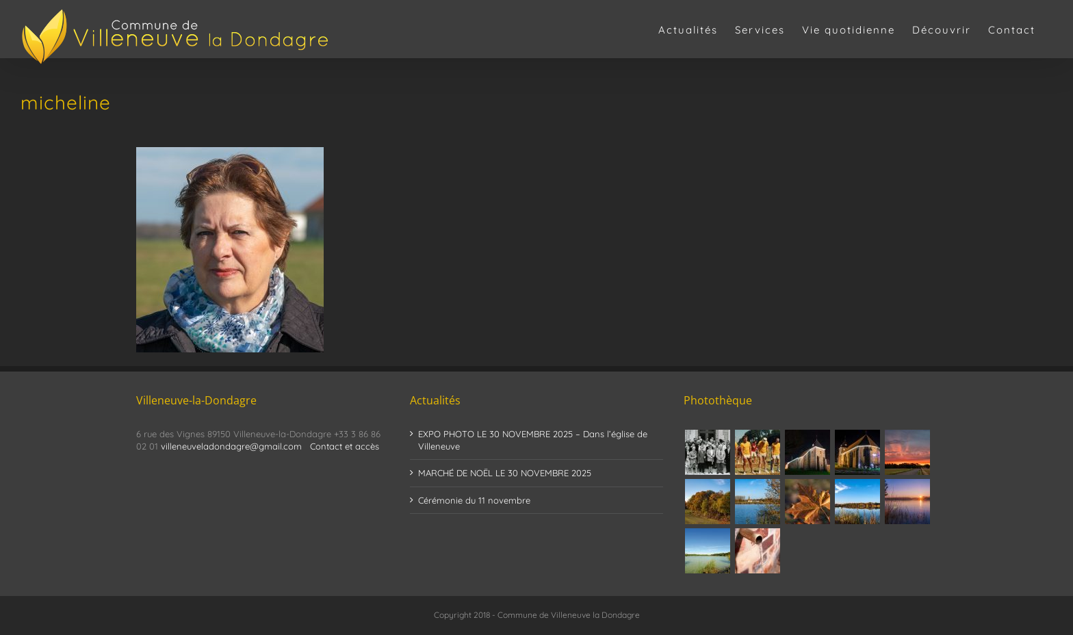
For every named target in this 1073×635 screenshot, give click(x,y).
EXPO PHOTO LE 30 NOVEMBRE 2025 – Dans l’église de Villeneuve (532, 440)
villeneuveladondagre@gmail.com (231, 446)
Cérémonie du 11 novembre (474, 500)
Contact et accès (344, 446)
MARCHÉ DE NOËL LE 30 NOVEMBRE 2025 (504, 472)
